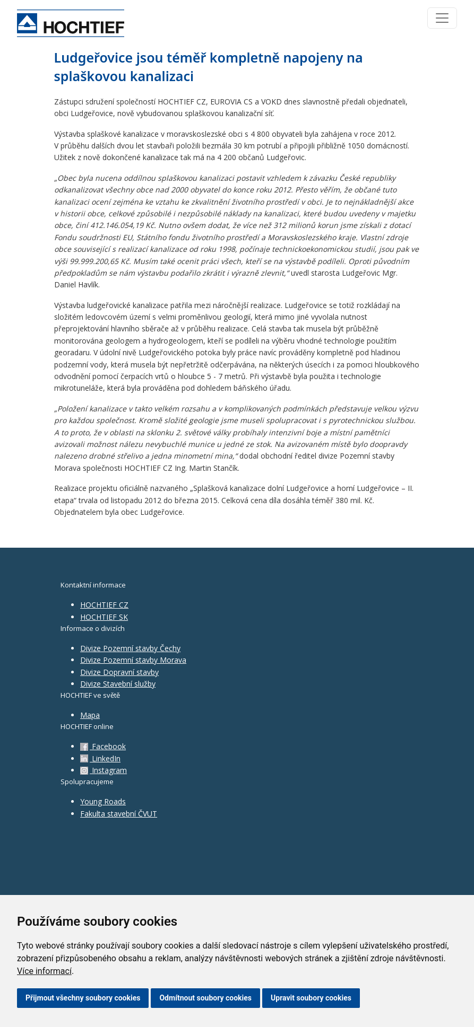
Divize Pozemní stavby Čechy (130, 648)
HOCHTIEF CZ (104, 605)
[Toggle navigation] (442, 18)
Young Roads (103, 801)
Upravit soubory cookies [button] (311, 998)
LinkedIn (100, 758)
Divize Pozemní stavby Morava (133, 660)
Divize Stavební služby (118, 684)
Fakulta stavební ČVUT (118, 814)
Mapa (90, 715)
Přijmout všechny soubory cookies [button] (82, 998)
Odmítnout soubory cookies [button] (205, 998)
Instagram (103, 770)
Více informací (44, 971)
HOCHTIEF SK (104, 617)
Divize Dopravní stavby (119, 672)
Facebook (103, 746)
